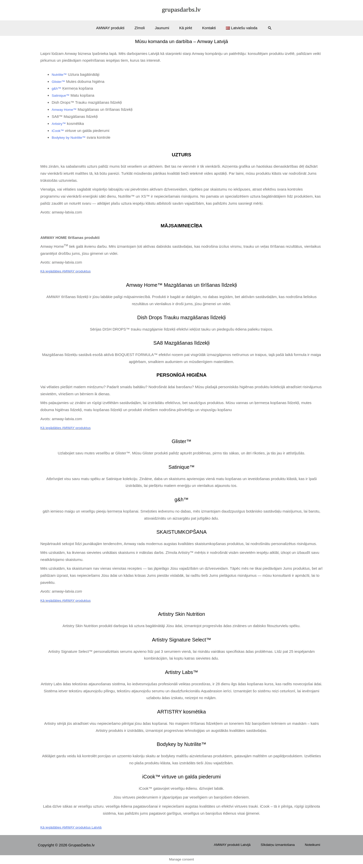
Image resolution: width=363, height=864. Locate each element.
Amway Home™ (65, 109)
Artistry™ (59, 123)
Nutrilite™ (60, 74)
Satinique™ (61, 95)
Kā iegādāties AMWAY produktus (68, 271)
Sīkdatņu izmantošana (286, 845)
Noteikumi (316, 845)
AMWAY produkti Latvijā (243, 845)
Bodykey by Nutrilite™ (70, 137)
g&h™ (57, 88)
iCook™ (58, 130)
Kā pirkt (184, 28)
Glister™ (59, 81)
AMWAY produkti (116, 28)
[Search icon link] (262, 28)
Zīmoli (143, 28)
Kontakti (205, 28)
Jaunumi (163, 28)
